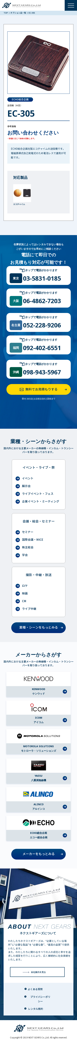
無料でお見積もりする (44, 389)
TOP (6, 13)
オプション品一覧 (18, 13)
